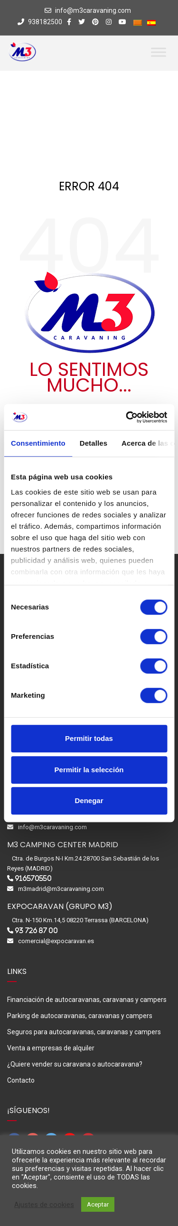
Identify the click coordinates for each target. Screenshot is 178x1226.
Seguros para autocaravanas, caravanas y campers (84, 1032)
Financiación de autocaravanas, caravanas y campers (87, 999)
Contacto (21, 1080)
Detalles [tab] (93, 443)
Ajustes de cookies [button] (44, 1204)
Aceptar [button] (98, 1204)
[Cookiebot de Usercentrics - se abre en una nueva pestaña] (126, 417)
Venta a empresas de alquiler (50, 1048)
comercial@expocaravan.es (56, 941)
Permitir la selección (89, 770)
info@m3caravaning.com (93, 10)
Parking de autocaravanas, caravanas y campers (79, 1016)
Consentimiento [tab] (38, 443)
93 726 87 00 (36, 930)
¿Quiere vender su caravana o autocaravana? (74, 1064)
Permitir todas (89, 738)
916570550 (33, 878)
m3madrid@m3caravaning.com (61, 888)
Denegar (89, 800)
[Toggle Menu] (158, 51)
